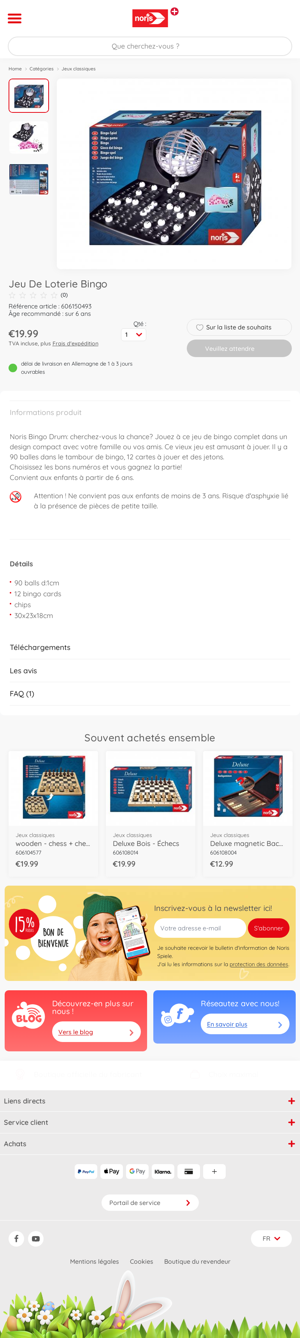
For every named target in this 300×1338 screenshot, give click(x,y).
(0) (38, 295)
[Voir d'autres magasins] (174, 11)
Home (15, 69)
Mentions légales (94, 1261)
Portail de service (150, 1203)
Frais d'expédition (75, 343)
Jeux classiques (78, 69)
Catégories (42, 69)
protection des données (259, 964)
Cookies (141, 1261)
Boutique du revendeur (197, 1261)
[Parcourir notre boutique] (150, 46)
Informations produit (46, 412)
